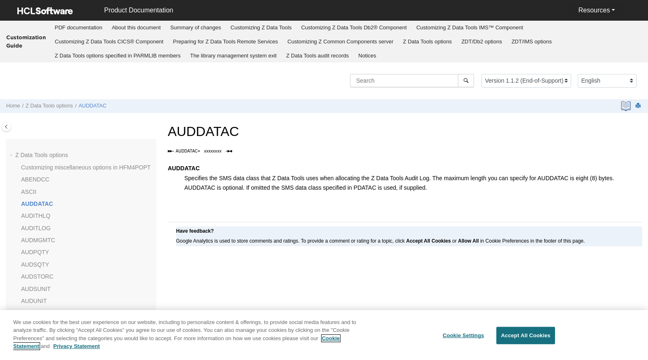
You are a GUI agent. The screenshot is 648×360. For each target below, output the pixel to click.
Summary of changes (195, 27)
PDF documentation (78, 27)
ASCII (28, 191)
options (427, 41)
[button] (12, 155)
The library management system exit (233, 55)
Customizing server (341, 41)
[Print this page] (639, 106)
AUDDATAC (92, 106)
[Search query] (412, 80)
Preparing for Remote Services (225, 41)
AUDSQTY (35, 264)
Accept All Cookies (525, 335)
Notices (367, 55)
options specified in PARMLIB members (118, 55)
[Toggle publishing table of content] (6, 126)
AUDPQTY (35, 252)
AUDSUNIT (36, 289)
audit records (317, 55)
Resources (594, 10)
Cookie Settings (463, 335)
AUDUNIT (34, 301)
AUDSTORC (37, 276)
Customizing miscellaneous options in (86, 167)
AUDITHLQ (35, 215)
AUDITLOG (36, 228)
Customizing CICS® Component (109, 41)
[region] (324, 335)
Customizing (261, 27)
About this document (136, 27)
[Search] (466, 80)
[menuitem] (78, 28)
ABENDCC (35, 179)
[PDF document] (627, 106)
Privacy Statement (76, 346)
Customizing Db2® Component (354, 27)
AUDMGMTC (38, 240)
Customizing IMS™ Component (469, 27)
